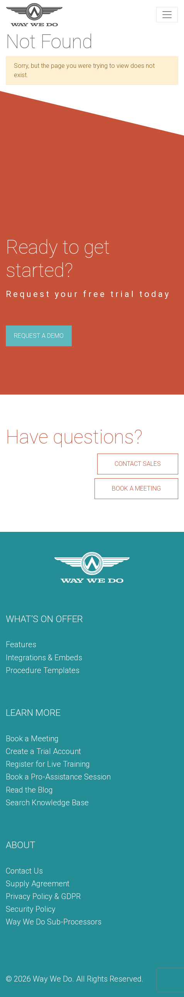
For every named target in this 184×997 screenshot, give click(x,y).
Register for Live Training (48, 764)
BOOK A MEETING (136, 488)
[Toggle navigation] (167, 14)
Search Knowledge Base (47, 802)
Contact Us (24, 871)
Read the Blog (29, 790)
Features (21, 644)
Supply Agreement (37, 883)
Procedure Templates (42, 670)
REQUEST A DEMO (39, 335)
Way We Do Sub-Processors (53, 921)
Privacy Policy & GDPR (43, 896)
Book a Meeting (32, 738)
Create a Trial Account (43, 751)
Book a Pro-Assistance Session (58, 776)
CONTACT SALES (138, 463)
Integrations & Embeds (44, 657)
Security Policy (31, 909)
